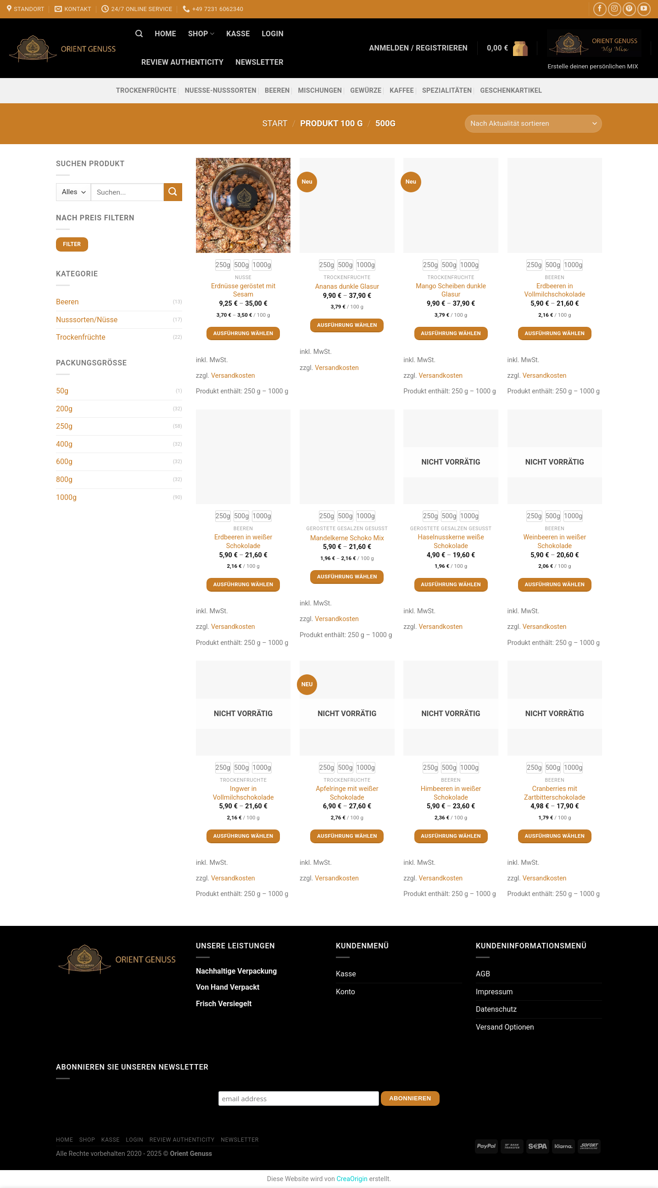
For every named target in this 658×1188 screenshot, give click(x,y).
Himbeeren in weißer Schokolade (451, 793)
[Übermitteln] (173, 192)
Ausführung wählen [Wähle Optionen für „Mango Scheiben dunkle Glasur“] (451, 333)
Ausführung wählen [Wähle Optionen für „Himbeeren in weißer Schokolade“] (451, 836)
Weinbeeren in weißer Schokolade (554, 541)
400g (64, 444)
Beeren (277, 91)
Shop (201, 34)
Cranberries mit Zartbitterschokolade (555, 793)
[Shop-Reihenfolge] (533, 124)
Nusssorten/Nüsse (86, 319)
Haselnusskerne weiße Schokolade (451, 541)
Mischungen (320, 91)
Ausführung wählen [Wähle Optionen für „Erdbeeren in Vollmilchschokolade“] (555, 333)
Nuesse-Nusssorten (221, 91)
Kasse (238, 33)
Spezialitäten (447, 91)
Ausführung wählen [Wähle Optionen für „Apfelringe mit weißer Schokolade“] (347, 836)
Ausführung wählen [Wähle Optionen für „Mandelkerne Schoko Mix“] (347, 576)
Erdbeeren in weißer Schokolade (243, 541)
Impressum (494, 991)
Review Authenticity (182, 62)
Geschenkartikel (511, 91)
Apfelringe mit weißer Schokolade (347, 793)
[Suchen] (139, 34)
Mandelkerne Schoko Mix (347, 538)
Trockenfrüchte (146, 91)
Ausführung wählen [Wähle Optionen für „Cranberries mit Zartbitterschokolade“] (555, 836)
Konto (345, 991)
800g (64, 479)
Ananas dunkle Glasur (347, 287)
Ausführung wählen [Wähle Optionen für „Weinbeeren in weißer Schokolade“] (555, 584)
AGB (483, 973)
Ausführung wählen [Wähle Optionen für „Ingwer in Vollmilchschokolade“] (243, 836)
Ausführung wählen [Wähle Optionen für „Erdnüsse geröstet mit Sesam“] (243, 333)
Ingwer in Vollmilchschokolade (243, 793)
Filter (72, 244)
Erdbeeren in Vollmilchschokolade (554, 290)
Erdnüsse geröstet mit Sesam (243, 290)
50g (62, 391)
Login (273, 33)
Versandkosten (233, 376)
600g (64, 461)
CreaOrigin (351, 1179)
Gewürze (365, 91)
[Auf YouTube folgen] (644, 9)
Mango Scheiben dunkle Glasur (451, 290)
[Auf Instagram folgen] (614, 9)
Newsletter (259, 62)
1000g (66, 497)
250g (64, 426)
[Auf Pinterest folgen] (629, 9)
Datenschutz (496, 1009)
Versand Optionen (505, 1027)
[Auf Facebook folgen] (600, 9)
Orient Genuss (191, 1154)
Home (165, 33)
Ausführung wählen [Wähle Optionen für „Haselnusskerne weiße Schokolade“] (451, 584)
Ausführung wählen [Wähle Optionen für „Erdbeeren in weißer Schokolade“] (243, 584)
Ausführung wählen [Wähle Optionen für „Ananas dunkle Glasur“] (347, 325)
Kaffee (402, 91)
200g (64, 408)
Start (275, 123)
